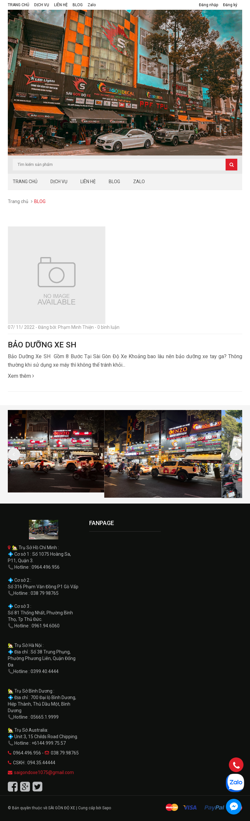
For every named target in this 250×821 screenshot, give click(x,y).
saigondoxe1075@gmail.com (44, 772)
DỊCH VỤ (41, 5)
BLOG (78, 5)
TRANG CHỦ (18, 5)
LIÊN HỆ (61, 5)
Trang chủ (18, 201)
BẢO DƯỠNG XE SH (42, 344)
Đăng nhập (208, 5)
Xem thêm (21, 376)
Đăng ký (230, 5)
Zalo (92, 5)
